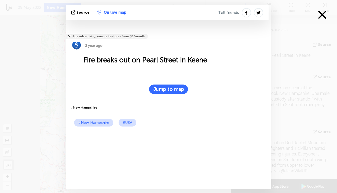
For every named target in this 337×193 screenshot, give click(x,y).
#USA (127, 122)
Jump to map (168, 89)
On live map (111, 12)
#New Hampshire (93, 122)
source (80, 12)
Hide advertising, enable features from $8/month (108, 36)
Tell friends (228, 12)
